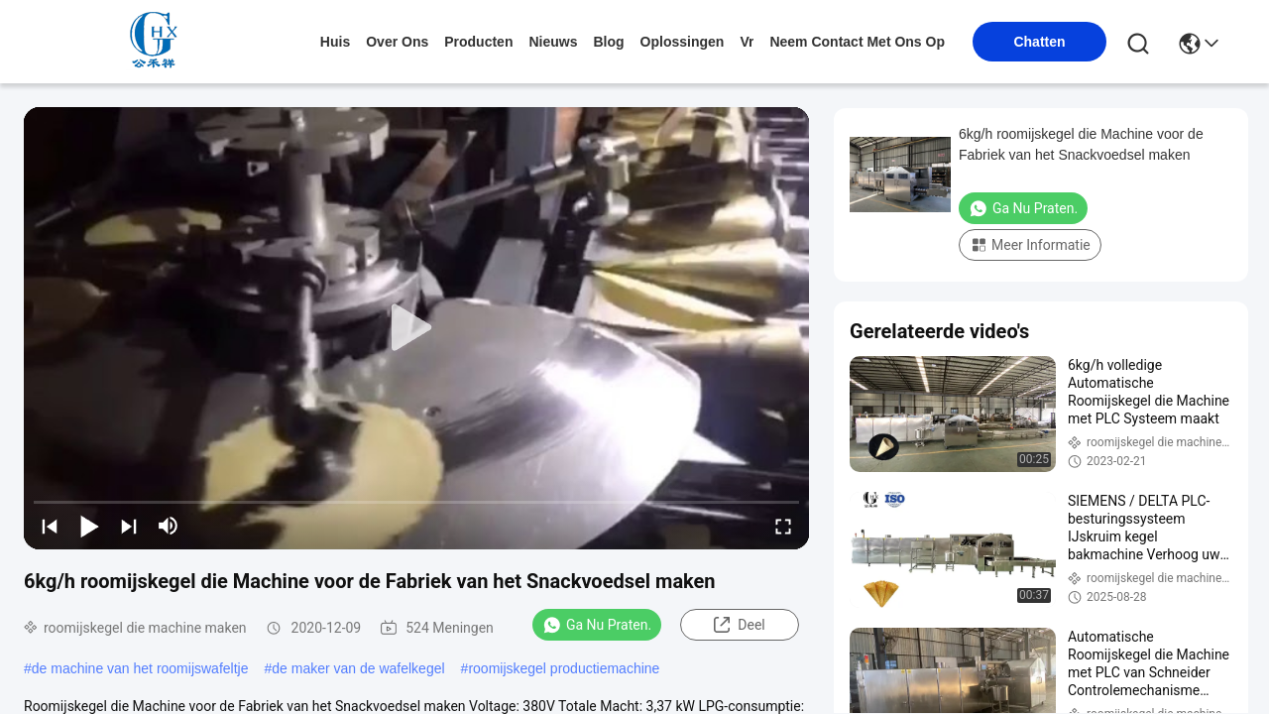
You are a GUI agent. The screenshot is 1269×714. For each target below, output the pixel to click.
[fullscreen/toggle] (783, 525)
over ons (397, 42)
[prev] (49, 525)
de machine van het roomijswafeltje (140, 668)
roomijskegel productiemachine (563, 668)
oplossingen (682, 42)
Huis (335, 42)
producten (478, 42)
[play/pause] (89, 525)
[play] (416, 328)
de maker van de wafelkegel (358, 668)
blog (608, 42)
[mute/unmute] (168, 525)
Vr (746, 42)
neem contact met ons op (857, 42)
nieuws (552, 42)
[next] (129, 525)
